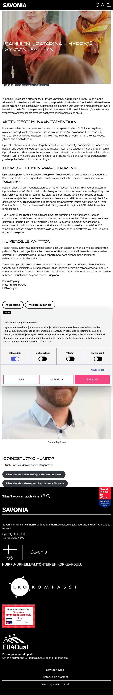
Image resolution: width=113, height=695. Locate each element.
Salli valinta (56, 379)
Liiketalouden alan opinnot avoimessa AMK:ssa (35, 483)
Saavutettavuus (55, 669)
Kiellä (21, 379)
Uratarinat (43, 85)
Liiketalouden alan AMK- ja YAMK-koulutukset (34, 474)
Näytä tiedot (97, 370)
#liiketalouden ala (40, 304)
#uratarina (13, 304)
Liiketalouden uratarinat (26, 85)
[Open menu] (109, 4)
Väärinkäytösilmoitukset (55, 684)
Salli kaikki (92, 379)
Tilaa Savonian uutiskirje (20, 496)
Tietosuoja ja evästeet (55, 677)
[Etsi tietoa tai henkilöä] (102, 5)
